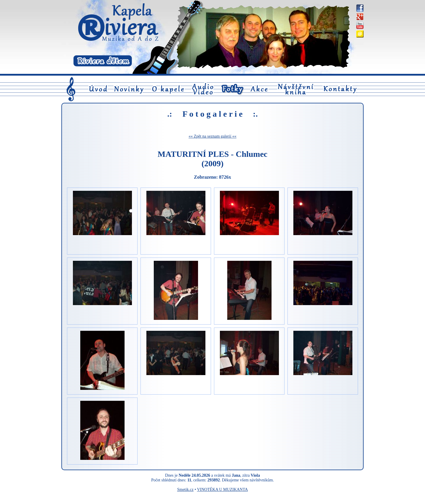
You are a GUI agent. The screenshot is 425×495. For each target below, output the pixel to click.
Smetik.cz (185, 489)
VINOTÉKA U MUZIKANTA (222, 489)
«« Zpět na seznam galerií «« (212, 136)
